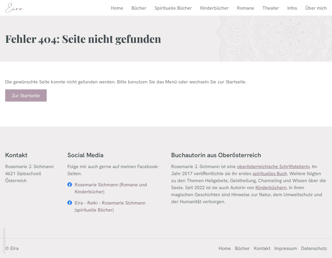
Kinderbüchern (271, 187)
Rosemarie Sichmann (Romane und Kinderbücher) (111, 188)
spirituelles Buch (270, 173)
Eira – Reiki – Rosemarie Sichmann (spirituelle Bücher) (110, 206)
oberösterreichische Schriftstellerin (273, 166)
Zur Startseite (26, 95)
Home (117, 8)
